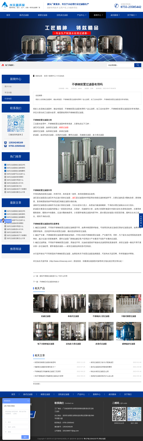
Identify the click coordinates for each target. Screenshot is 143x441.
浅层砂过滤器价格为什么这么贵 (102, 376)
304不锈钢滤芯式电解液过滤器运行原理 (49, 376)
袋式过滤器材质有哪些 (13, 177)
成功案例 (114, 15)
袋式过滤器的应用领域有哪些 (101, 367)
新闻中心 (97, 15)
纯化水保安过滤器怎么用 (100, 371)
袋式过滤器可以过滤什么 (14, 174)
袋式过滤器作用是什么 (13, 180)
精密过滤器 (42, 15)
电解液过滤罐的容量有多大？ (45, 367)
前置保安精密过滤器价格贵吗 (45, 362)
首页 (8, 15)
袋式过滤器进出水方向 (13, 183)
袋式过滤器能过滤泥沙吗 (14, 165)
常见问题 (8, 92)
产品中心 (81, 15)
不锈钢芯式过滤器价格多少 (49, 282)
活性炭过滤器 (62, 15)
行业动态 (8, 99)
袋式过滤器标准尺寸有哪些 (15, 189)
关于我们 (131, 15)
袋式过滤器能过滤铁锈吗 (14, 168)
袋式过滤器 (24, 15)
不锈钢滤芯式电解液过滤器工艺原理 (48, 371)
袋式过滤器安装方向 (13, 186)
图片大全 (8, 86)
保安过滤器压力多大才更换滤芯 (102, 362)
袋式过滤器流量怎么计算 (14, 192)
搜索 (137, 65)
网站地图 (102, 439)
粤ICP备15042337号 (91, 439)
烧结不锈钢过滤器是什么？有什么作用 (53, 276)
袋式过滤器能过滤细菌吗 (14, 171)
